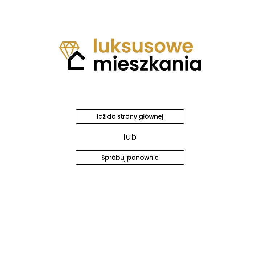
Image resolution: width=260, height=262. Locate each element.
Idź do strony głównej (130, 116)
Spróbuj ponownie (130, 157)
